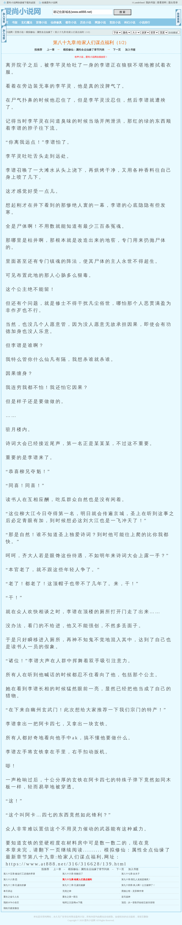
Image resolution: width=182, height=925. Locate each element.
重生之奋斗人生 (11, 896)
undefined (140, 2)
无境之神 (66, 891)
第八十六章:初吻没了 (72, 873)
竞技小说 (115, 22)
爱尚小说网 (24, 10)
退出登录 (173, 2)
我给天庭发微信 (11, 908)
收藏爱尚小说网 (49, 2)
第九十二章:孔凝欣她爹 (73, 885)
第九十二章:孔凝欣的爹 (14, 885)
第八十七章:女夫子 (130, 873)
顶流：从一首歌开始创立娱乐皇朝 (138, 902)
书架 (14, 22)
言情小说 (41, 22)
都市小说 (70, 22)
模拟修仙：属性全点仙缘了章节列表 (83, 49)
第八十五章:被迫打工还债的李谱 (19, 873)
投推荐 (38, 49)
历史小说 (85, 22)
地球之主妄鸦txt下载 (72, 902)
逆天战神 (125, 896)
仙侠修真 (56, 22)
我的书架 (150, 2)
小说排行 (144, 22)
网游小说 (100, 22)
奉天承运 (7, 891)
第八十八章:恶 (10, 879)
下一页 (117, 49)
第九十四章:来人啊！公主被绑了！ (138, 885)
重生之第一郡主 (70, 896)
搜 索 (122, 12)
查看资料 (162, 2)
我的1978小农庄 (11, 902)
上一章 (50, 49)
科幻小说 (129, 22)
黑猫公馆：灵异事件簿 (132, 891)
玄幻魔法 (26, 22)
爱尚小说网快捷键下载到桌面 (21, 2)
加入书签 (130, 49)
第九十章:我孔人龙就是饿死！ (136, 879)
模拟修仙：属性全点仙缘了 (39, 32)
